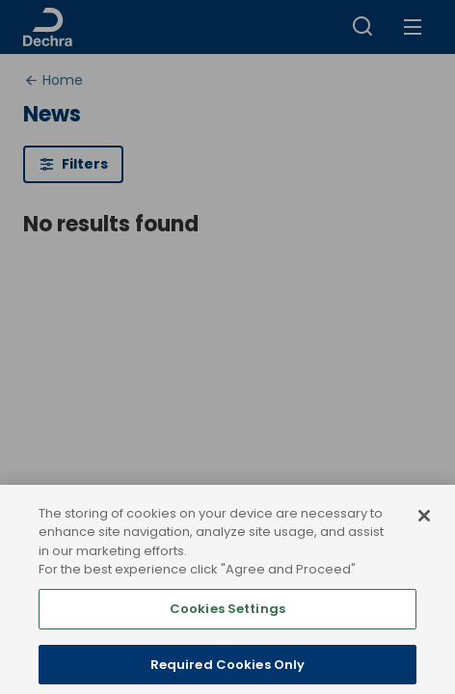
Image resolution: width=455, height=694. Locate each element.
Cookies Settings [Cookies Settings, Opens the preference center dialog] (227, 620)
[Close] (424, 527)
